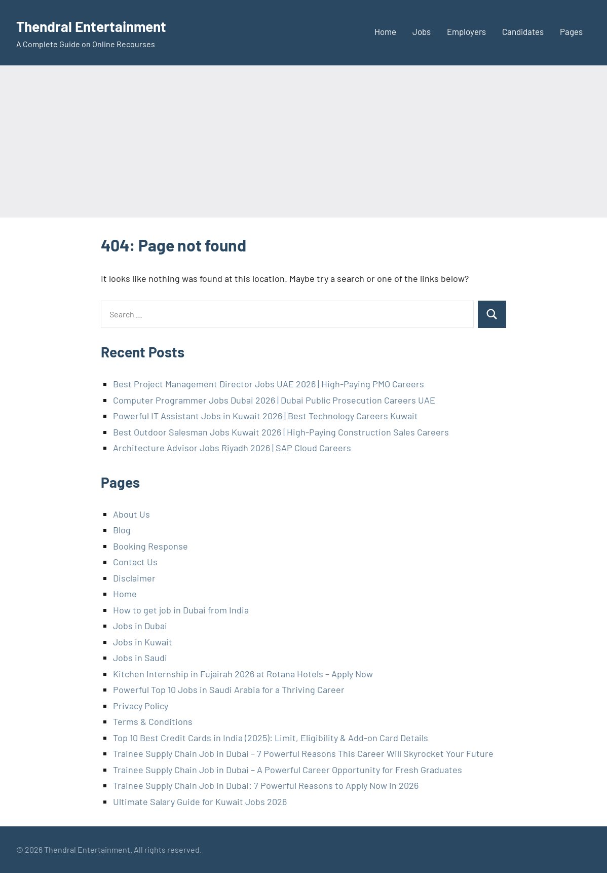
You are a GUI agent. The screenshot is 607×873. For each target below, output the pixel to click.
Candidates (523, 31)
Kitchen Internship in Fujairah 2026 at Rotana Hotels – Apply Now (243, 673)
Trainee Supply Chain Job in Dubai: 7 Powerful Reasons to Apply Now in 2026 (266, 785)
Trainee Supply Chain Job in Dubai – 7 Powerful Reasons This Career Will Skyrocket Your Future (303, 753)
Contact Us (135, 561)
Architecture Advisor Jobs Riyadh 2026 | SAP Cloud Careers (232, 447)
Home (385, 31)
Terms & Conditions (153, 721)
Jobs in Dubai (140, 625)
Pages (571, 31)
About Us (131, 514)
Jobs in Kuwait (142, 641)
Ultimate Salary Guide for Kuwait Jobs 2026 (200, 801)
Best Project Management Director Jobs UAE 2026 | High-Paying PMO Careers (268, 383)
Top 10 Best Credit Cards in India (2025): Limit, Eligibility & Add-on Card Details (270, 737)
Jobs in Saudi (140, 657)
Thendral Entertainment (102, 25)
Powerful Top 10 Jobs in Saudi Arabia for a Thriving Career (229, 689)
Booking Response (150, 546)
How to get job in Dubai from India (181, 609)
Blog (122, 529)
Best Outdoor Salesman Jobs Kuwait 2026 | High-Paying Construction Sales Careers (281, 432)
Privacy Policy (140, 705)
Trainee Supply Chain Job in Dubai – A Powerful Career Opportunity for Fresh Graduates (287, 769)
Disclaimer (134, 578)
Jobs (421, 31)
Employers (466, 31)
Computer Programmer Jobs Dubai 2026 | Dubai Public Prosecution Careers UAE (274, 400)
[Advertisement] (303, 141)
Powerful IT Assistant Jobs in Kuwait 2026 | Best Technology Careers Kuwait (265, 415)
